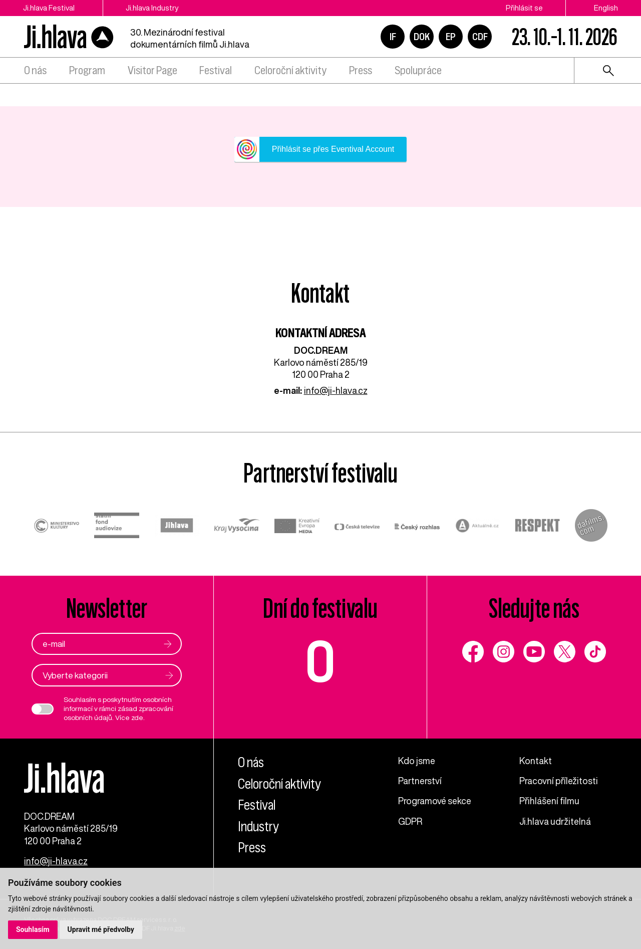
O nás (35, 70)
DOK (422, 37)
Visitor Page (152, 70)
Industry (258, 826)
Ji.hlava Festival (49, 8)
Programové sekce (434, 800)
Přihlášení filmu (549, 800)
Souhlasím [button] (33, 929)
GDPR (410, 821)
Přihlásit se (524, 8)
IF (393, 37)
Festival (215, 70)
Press (360, 70)
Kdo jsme (416, 760)
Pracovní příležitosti (558, 780)
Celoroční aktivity (290, 70)
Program (87, 70)
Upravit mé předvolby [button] (101, 929)
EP (451, 37)
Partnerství (420, 780)
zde (137, 717)
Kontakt (535, 760)
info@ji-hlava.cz (336, 390)
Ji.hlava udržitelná (555, 821)
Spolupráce (418, 70)
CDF (480, 37)
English (606, 8)
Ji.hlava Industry (152, 8)
